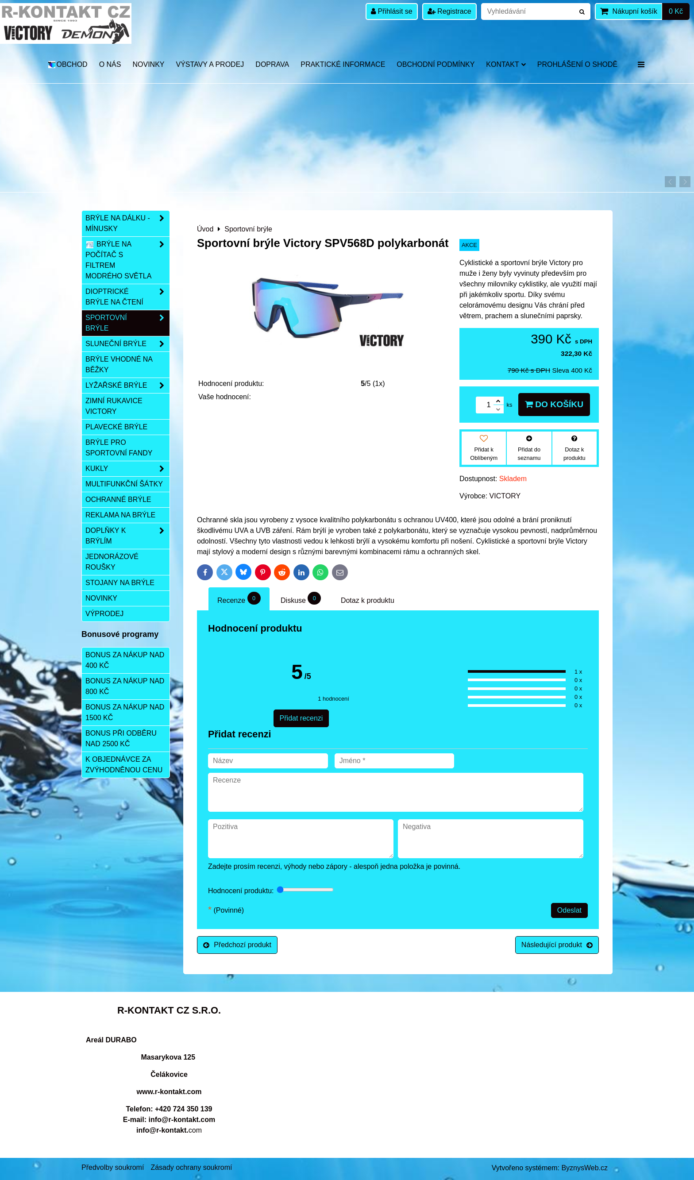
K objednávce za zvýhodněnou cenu (123, 765)
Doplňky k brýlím (127, 536)
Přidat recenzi (301, 718)
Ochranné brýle (118, 499)
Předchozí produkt (237, 945)
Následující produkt (557, 945)
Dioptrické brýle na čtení (127, 297)
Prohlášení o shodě (577, 64)
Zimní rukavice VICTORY (114, 406)
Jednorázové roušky (112, 562)
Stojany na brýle (119, 582)
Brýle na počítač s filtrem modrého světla (127, 260)
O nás (110, 64)
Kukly (127, 468)
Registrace (449, 11)
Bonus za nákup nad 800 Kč (124, 686)
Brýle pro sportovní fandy (118, 448)
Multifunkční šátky (124, 484)
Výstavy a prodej (210, 64)
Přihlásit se (392, 11)
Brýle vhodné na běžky (119, 364)
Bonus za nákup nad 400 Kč (124, 660)
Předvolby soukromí (112, 1167)
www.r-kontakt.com (169, 1091)
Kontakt (505, 64)
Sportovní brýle (127, 323)
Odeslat (569, 910)
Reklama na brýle (120, 515)
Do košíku (554, 404)
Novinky (148, 64)
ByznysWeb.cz (584, 1168)
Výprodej (104, 613)
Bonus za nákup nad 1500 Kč (124, 712)
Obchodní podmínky (435, 64)
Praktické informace (343, 64)
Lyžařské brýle (127, 385)
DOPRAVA (272, 64)
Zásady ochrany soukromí (191, 1167)
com (169, 1130)
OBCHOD (67, 64)
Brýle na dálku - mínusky (127, 223)
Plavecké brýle (116, 427)
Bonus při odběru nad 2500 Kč (121, 738)
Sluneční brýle (127, 343)
